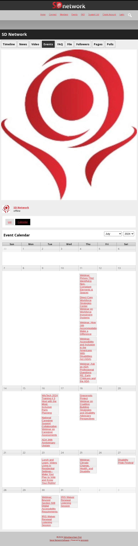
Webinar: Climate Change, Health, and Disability (86, 465)
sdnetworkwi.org (73, 537)
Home (42, 14)
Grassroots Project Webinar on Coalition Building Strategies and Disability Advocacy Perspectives (87, 407)
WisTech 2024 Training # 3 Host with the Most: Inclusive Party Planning (50, 404)
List (10, 222)
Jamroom (84, 540)
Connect (52, 14)
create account (109, 14)
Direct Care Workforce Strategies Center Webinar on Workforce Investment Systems (86, 307)
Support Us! (93, 14)
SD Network (21, 207)
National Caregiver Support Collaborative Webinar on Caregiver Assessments (49, 426)
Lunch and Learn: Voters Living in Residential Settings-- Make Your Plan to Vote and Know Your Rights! (49, 471)
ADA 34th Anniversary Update (48, 442)
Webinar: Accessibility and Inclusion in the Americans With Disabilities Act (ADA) (87, 348)
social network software (59, 540)
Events (74, 14)
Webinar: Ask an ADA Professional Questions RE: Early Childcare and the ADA (87, 372)
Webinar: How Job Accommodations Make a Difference (88, 328)
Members (64, 14)
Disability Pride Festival (125, 461)
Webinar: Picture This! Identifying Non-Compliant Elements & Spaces (87, 284)
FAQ (83, 14)
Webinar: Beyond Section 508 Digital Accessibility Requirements (50, 504)
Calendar (23, 222)
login (121, 14)
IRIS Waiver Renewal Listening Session (48, 521)
